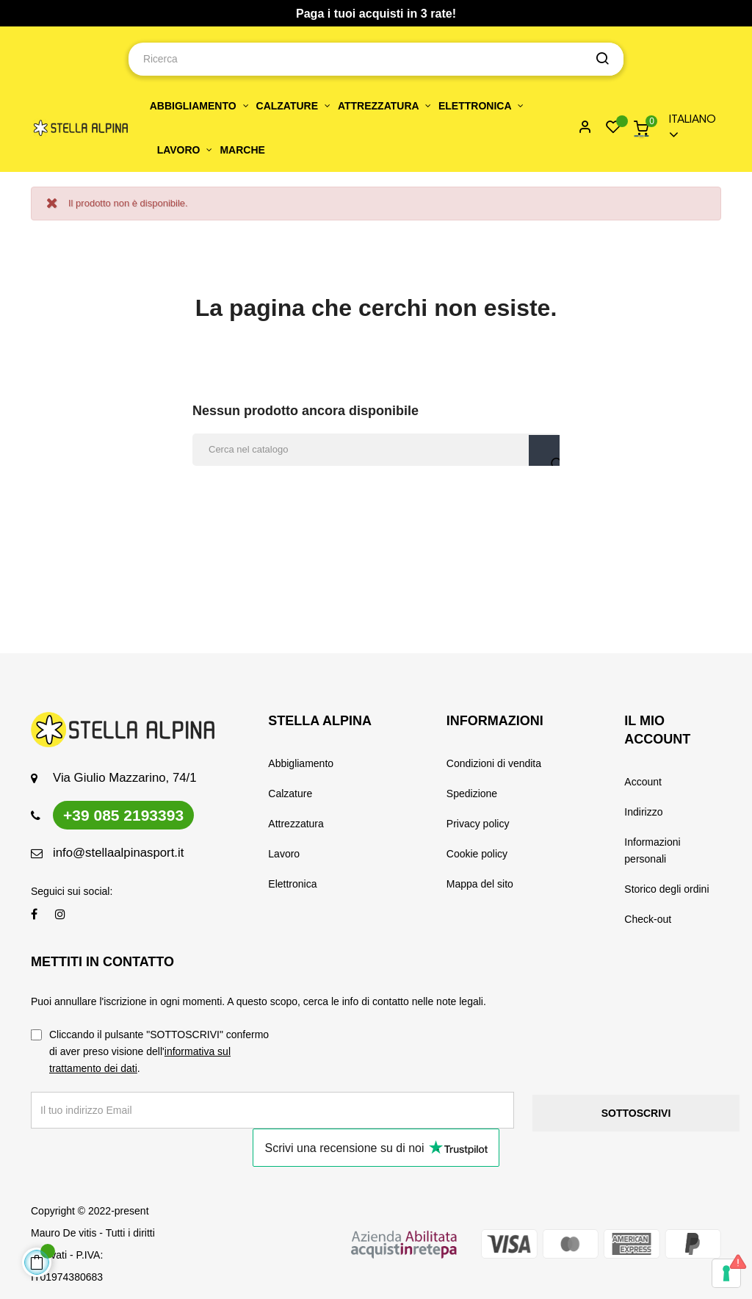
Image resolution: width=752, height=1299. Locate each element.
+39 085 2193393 (123, 815)
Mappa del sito (479, 884)
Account (643, 782)
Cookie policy (476, 854)
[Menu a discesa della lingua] (688, 128)
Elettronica (292, 884)
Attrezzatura (295, 824)
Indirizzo (643, 812)
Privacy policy (478, 824)
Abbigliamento (300, 763)
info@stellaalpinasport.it (118, 853)
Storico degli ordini (666, 889)
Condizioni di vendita (493, 763)
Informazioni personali (652, 850)
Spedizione (471, 793)
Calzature (290, 793)
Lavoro (284, 854)
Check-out (647, 919)
